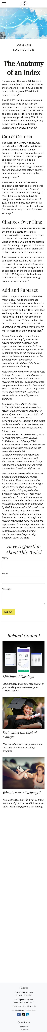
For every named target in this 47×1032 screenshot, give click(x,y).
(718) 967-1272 (26, 992)
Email (5, 573)
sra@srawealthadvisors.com (23, 1010)
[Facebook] (19, 1014)
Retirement (23, 1026)
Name (5, 557)
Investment (23, 1029)
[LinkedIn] (27, 1014)
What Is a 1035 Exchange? (21, 792)
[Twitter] (23, 1014)
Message (6, 588)
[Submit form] (8, 612)
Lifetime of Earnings (18, 676)
